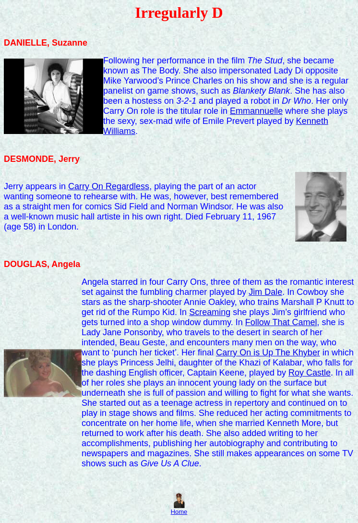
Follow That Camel (281, 322)
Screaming (209, 312)
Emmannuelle (256, 111)
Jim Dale (265, 292)
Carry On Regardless (108, 186)
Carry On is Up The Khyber (268, 352)
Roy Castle (309, 372)
